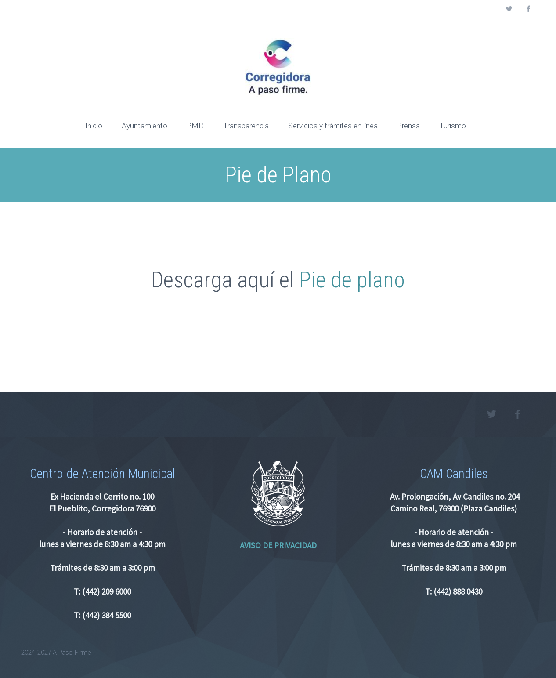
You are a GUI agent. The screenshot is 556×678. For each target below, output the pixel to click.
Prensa (408, 125)
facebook (528, 8)
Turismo (452, 125)
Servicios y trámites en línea (333, 125)
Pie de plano (352, 280)
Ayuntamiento (144, 125)
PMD (195, 125)
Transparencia (246, 125)
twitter (509, 8)
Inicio (93, 125)
